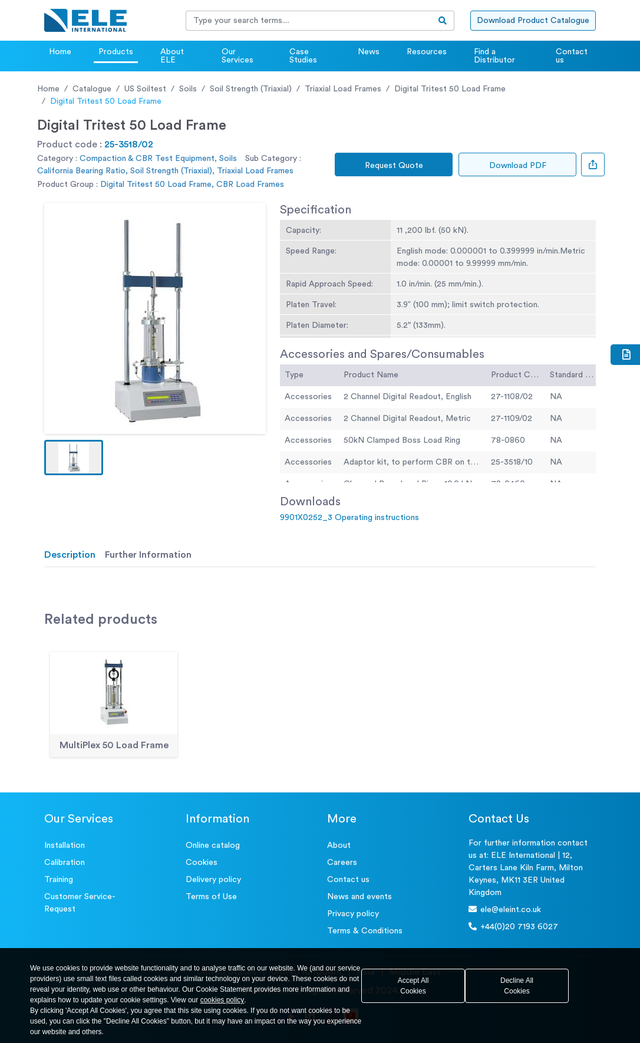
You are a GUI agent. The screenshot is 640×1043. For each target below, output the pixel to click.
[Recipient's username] (309, 21)
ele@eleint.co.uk (505, 909)
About (339, 845)
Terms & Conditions (365, 931)
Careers (342, 862)
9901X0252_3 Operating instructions (349, 518)
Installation (64, 845)
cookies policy (222, 1000)
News (369, 52)
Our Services (237, 56)
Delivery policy (213, 880)
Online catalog (213, 845)
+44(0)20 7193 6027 (513, 926)
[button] (73, 457)
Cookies (201, 862)
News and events (359, 897)
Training (58, 880)
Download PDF (517, 166)
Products (115, 52)
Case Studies (303, 56)
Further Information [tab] (148, 555)
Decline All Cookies (516, 985)
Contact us (572, 56)
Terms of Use (211, 897)
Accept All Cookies (413, 985)
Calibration (64, 862)
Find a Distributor (494, 56)
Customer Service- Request (80, 903)
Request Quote (394, 166)
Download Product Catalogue (533, 21)
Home (60, 52)
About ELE (172, 56)
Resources (427, 52)
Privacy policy (353, 914)
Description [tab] (69, 555)
